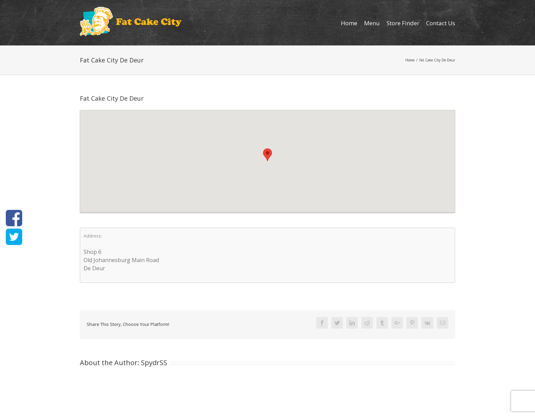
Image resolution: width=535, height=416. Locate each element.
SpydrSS (154, 362)
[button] (267, 154)
